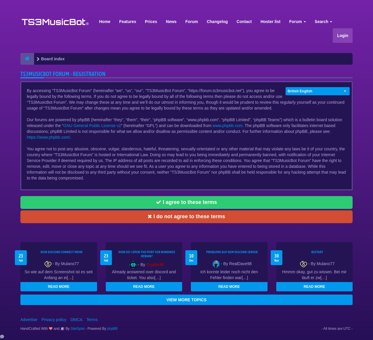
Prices (151, 21)
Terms (92, 319)
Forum (191, 21)
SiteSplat (77, 329)
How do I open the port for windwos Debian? (146, 254)
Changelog (217, 21)
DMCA (76, 319)
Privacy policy (53, 319)
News (171, 21)
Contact (244, 21)
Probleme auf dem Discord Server (232, 252)
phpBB (112, 329)
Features (127, 21)
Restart (317, 252)
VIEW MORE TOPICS (186, 299)
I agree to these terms (186, 202)
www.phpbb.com (227, 125)
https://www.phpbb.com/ (48, 137)
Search (323, 21)
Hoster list (270, 21)
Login (342, 35)
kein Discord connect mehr (61, 252)
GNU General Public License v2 (92, 125)
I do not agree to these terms (186, 216)
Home (104, 21)
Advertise (28, 319)
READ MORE (58, 287)
